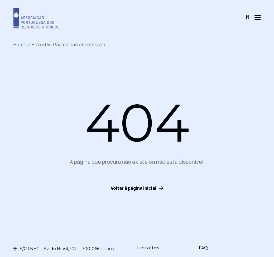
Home (19, 44)
